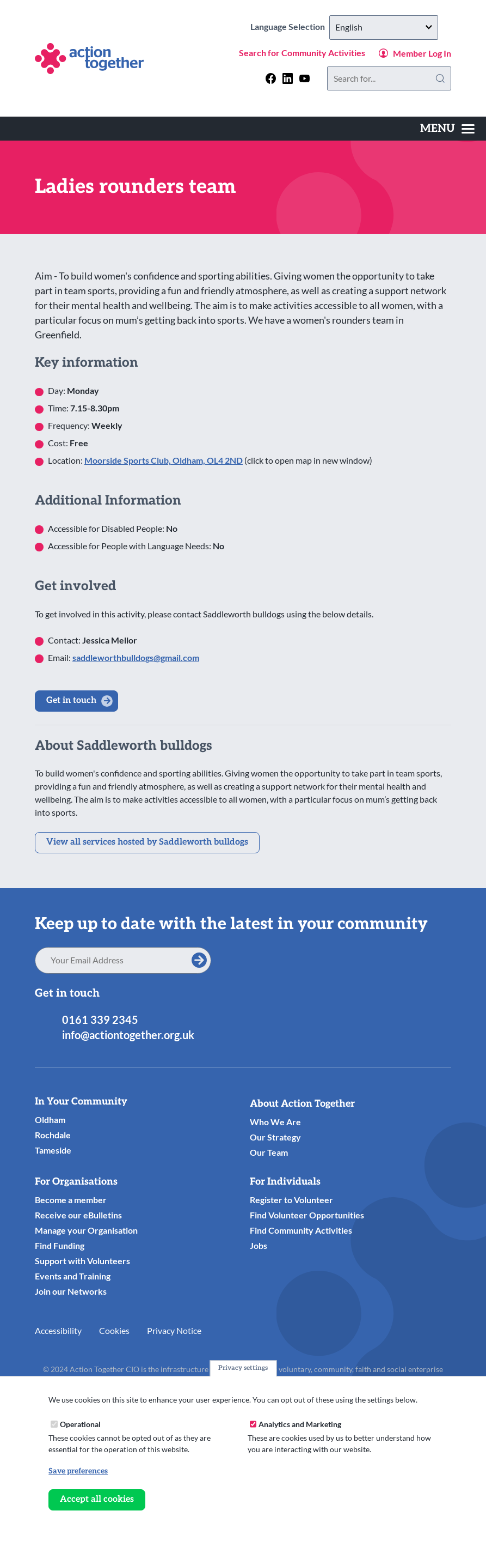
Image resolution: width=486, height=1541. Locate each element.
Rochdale (53, 1135)
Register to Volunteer (291, 1199)
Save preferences (78, 1471)
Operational (80, 1424)
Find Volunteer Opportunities (307, 1215)
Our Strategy (275, 1137)
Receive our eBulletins (78, 1215)
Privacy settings (243, 1368)
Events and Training (72, 1276)
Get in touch (71, 700)
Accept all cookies (97, 1499)
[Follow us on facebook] (271, 78)
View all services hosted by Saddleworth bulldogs (147, 842)
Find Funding (59, 1245)
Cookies (114, 1330)
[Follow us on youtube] (304, 78)
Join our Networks (71, 1291)
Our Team (269, 1152)
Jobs (258, 1245)
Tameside (53, 1150)
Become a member (71, 1199)
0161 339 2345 (100, 1019)
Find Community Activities (301, 1230)
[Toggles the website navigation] (447, 129)
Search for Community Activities (302, 52)
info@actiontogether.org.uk (128, 1034)
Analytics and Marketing (300, 1424)
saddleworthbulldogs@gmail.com (135, 657)
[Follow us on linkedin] (287, 78)
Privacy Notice (174, 1330)
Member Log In (422, 53)
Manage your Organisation (86, 1230)
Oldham (50, 1119)
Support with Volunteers (82, 1260)
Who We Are (275, 1122)
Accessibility (58, 1330)
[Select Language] (383, 27)
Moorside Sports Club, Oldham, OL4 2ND (163, 460)
